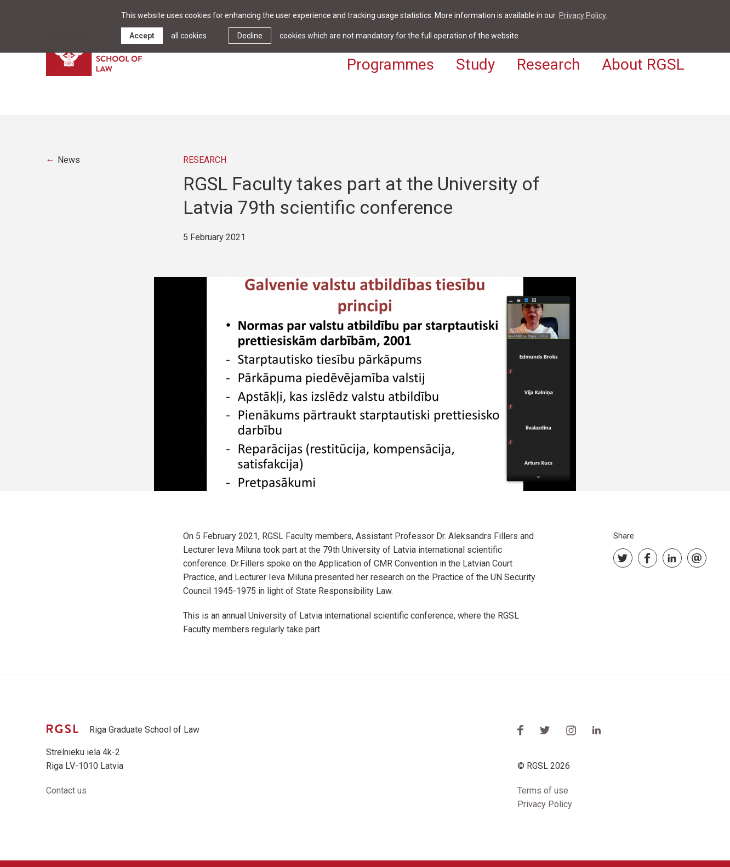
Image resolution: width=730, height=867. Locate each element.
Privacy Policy (544, 804)
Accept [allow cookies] (142, 35)
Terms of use (542, 790)
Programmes (390, 64)
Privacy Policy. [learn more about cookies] (583, 15)
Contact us (66, 790)
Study (475, 64)
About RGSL (643, 64)
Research (548, 64)
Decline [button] (250, 35)
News (69, 160)
